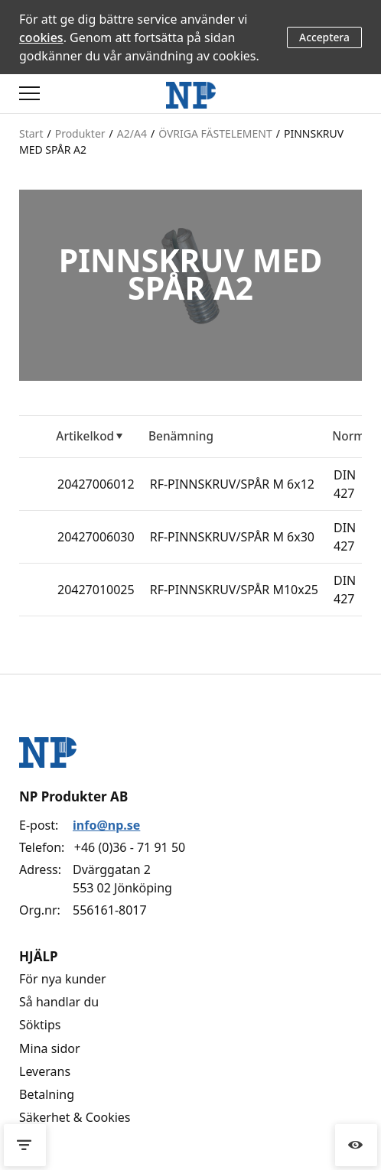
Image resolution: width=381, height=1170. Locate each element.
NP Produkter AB (73, 796)
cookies (41, 37)
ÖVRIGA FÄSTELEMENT (215, 133)
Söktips (39, 1024)
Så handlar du (59, 1001)
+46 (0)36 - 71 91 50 (129, 847)
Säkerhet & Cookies (75, 1117)
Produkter (80, 133)
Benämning (180, 436)
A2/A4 (132, 133)
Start (31, 133)
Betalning (46, 1094)
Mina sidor (49, 1048)
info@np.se (106, 825)
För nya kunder (62, 978)
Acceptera (324, 37)
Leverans (44, 1071)
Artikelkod (85, 436)
